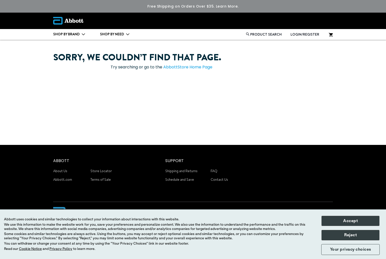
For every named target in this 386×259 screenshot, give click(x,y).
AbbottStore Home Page (187, 67)
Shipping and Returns (181, 170)
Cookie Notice (30, 249)
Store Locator (101, 170)
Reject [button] (350, 235)
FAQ (214, 170)
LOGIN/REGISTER (305, 34)
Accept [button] (350, 221)
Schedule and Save (179, 179)
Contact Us (219, 179)
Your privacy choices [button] (350, 249)
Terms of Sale (100, 179)
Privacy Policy (60, 249)
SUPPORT (174, 161)
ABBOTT (61, 161)
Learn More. (227, 6)
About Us (60, 170)
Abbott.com (62, 179)
